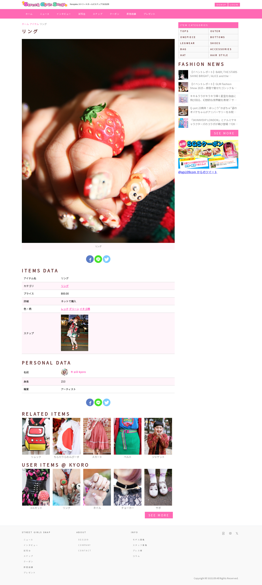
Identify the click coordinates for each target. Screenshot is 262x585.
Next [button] (170, 438)
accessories (221, 49)
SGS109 (83, 539)
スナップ (97, 13)
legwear (187, 43)
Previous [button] (26, 438)
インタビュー (64, 13)
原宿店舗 (131, 13)
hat (183, 55)
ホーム (29, 13)
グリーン (74, 309)
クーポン (114, 13)
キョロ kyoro (73, 372)
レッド (65, 309)
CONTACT (85, 550)
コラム (136, 556)
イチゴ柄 (85, 309)
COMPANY (84, 545)
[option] (98, 144)
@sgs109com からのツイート (197, 172)
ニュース (44, 13)
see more (158, 515)
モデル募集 (139, 539)
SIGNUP (221, 4)
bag (183, 49)
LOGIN (234, 4)
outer (215, 31)
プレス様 (137, 550)
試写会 (82, 13)
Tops (184, 31)
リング (65, 286)
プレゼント (150, 13)
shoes (215, 43)
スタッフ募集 (140, 545)
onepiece (188, 37)
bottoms (217, 37)
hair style (219, 55)
